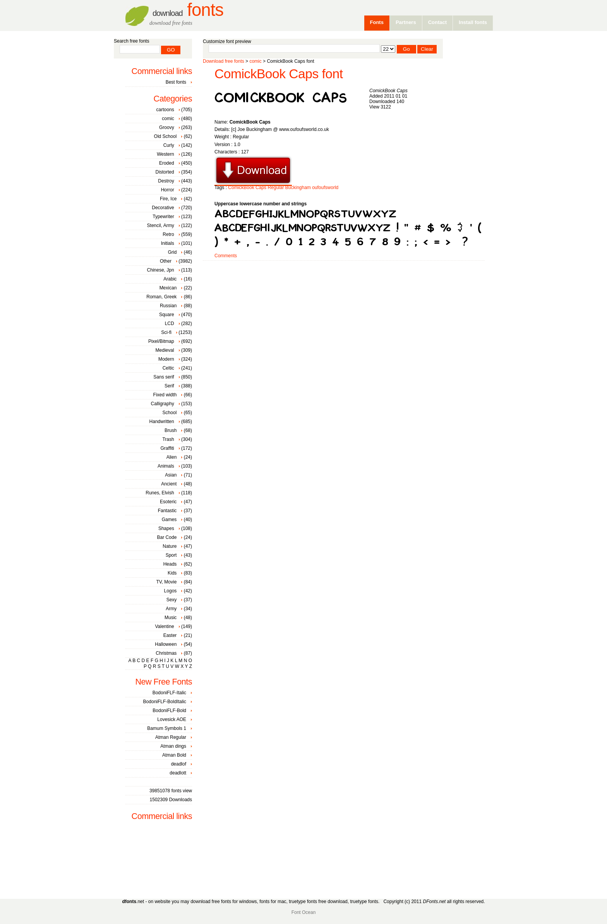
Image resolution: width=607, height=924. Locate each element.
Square (166, 314)
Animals (166, 466)
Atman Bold (174, 755)
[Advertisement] (344, 285)
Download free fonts (223, 61)
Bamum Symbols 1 (166, 728)
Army (171, 608)
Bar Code (167, 537)
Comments (225, 255)
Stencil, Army (160, 225)
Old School (165, 136)
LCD (169, 323)
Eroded (166, 163)
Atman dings (173, 746)
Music (171, 617)
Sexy (171, 599)
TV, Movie (166, 582)
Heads (170, 564)
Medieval (165, 350)
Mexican (168, 288)
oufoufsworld (325, 187)
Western (165, 154)
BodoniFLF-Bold (169, 710)
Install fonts (473, 22)
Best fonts (176, 82)
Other (165, 261)
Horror (167, 190)
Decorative (163, 207)
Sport (171, 555)
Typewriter (163, 216)
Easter (170, 635)
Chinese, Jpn (160, 270)
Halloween (166, 644)
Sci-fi (166, 332)
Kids (172, 573)
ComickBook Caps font (278, 74)
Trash (168, 439)
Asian (171, 475)
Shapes (166, 528)
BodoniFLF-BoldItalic (164, 701)
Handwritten (161, 421)
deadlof (178, 764)
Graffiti (167, 448)
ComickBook (241, 187)
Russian (168, 305)
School (170, 412)
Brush (171, 430)
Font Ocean (303, 912)
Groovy (166, 127)
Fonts (188, 10)
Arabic (170, 279)
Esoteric (168, 501)
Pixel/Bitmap (161, 341)
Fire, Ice (168, 198)
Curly (168, 145)
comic (255, 61)
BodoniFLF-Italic (169, 692)
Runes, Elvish (160, 493)
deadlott (178, 773)
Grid (172, 252)
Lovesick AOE (171, 719)
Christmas (166, 653)
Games (169, 519)
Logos (170, 591)
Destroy (166, 181)
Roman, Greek (161, 296)
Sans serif (163, 377)
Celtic (168, 368)
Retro (168, 234)
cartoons (165, 109)
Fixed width (165, 394)
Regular (275, 187)
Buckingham (298, 187)
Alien (171, 457)
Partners (406, 22)
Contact (437, 22)
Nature (170, 546)
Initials (167, 243)
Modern (166, 359)
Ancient (169, 484)
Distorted (165, 172)
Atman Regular (170, 737)
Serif (169, 386)
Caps (260, 187)
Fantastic (167, 510)
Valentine (164, 626)
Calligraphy (162, 403)
